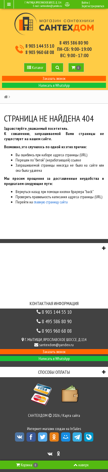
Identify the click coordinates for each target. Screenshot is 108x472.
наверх (81, 464)
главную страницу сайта (51, 202)
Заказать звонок (54, 78)
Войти (85, 3)
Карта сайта (71, 415)
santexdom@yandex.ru (51, 6)
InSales (75, 428)
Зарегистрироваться (93, 6)
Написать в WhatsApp (54, 85)
